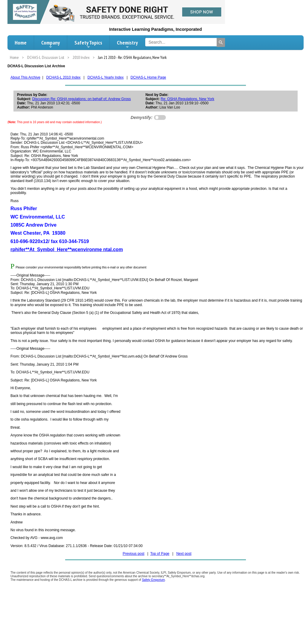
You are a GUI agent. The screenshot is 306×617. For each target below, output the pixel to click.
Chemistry (127, 44)
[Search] (221, 42)
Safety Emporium (153, 579)
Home (21, 42)
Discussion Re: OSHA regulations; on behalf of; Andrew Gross (81, 99)
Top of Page (159, 554)
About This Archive (25, 77)
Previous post (133, 554)
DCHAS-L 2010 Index (63, 77)
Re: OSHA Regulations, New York (187, 99)
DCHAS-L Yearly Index (106, 77)
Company (50, 44)
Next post (184, 554)
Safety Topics (88, 44)
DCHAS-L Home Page (148, 77)
